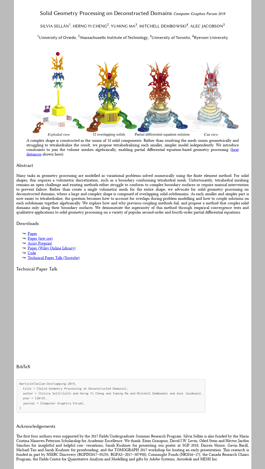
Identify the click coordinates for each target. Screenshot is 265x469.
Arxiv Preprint (40, 243)
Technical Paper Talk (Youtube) (54, 257)
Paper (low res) (40, 238)
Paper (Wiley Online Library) (52, 248)
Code (32, 253)
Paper (32, 233)
